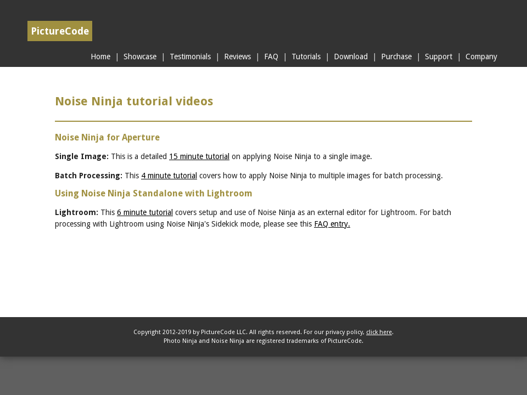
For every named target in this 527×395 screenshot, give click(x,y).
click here (379, 332)
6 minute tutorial (145, 212)
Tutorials (306, 56)
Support (439, 56)
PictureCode (60, 31)
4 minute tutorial (169, 175)
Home (100, 56)
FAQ (271, 56)
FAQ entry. (332, 223)
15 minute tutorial (199, 156)
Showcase (140, 56)
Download (351, 56)
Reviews (237, 56)
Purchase (396, 56)
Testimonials (190, 56)
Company (481, 56)
